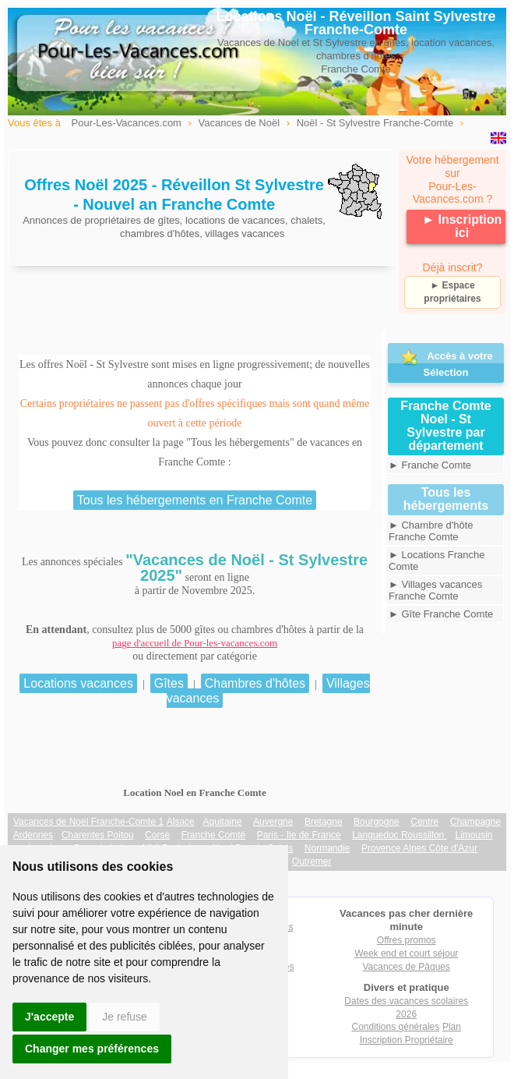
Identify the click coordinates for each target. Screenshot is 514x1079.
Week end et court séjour (406, 953)
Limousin (473, 835)
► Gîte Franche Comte (441, 614)
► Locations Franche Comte (436, 560)
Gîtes (169, 683)
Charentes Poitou (98, 835)
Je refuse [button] (124, 1016)
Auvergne (273, 821)
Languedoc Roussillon (399, 835)
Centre (424, 821)
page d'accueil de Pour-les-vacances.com (194, 643)
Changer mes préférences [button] (92, 1048)
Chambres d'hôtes (255, 683)
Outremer (312, 861)
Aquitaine (222, 821)
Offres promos (406, 940)
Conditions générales (396, 1026)
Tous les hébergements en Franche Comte (194, 500)
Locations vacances (78, 683)
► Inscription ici (462, 226)
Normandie (327, 848)
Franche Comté (213, 835)
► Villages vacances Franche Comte (435, 590)
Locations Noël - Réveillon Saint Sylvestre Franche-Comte (355, 23)
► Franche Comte (430, 465)
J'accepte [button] (49, 1016)
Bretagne (324, 821)
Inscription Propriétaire (406, 1040)
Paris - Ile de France (299, 835)
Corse (157, 835)
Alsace (181, 821)
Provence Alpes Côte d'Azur (419, 848)
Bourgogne (377, 821)
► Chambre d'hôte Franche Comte (431, 531)
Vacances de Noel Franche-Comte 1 (88, 821)
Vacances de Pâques (406, 966)
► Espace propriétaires (452, 292)
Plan (451, 1026)
